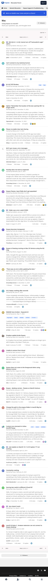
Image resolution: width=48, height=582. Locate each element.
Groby (8, 520)
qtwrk (14, 529)
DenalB (14, 430)
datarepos (9, 205)
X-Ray (14, 489)
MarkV (14, 45)
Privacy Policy (13, 575)
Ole (13, 292)
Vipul (13, 352)
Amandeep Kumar (11, 76)
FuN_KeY (8, 441)
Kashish (8, 362)
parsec (14, 314)
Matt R (8, 402)
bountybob (15, 450)
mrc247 (14, 109)
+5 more (34, 317)
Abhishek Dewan (11, 162)
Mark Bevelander (11, 482)
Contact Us (23, 575)
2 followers (24, 383)
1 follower (27, 57)
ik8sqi (14, 131)
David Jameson (16, 64)
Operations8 (9, 121)
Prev (7, 37)
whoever (14, 193)
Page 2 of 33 (24, 37)
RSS (37, 575)
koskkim (14, 212)
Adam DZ (15, 337)
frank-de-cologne (17, 231)
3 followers (9, 543)
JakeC (7, 57)
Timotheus (9, 243)
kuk (13, 390)
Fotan (14, 472)
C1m (13, 508)
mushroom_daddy (11, 462)
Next (41, 37)
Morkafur (15, 171)
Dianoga (14, 86)
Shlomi (14, 252)
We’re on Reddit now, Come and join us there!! (19, 13)
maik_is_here (16, 271)
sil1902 (8, 330)
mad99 (14, 409)
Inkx (13, 371)
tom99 (8, 541)
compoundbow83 (11, 304)
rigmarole (15, 150)
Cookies (30, 575)
